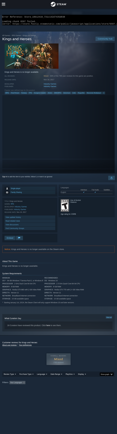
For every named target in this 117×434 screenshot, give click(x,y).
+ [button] (103, 94)
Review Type (9, 379)
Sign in (4, 178)
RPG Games (16, 37)
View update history (13, 219)
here (48, 327)
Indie (74, 94)
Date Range (55, 379)
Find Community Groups (15, 230)
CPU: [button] (24, 392)
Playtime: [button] (65, 388)
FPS (30, 94)
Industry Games (50, 85)
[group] (58, 389)
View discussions (12, 226)
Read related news (13, 223)
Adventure (66, 94)
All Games (6, 37)
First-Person (15, 94)
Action (50, 94)
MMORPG (57, 94)
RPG (7, 94)
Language (41, 379)
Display (81, 379)
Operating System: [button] (10, 392)
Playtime (69, 379)
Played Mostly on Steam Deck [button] (84, 388)
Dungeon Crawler (40, 94)
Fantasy (24, 94)
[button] (11, 388)
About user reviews (9, 347)
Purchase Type (25, 379)
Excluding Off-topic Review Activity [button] (43, 388)
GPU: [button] (33, 392)
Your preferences (25, 347)
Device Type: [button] (45, 392)
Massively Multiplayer (94, 94)
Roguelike (81, 94)
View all (109, 319)
